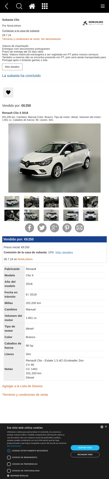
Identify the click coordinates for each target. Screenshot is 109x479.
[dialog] (54, 451)
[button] (37, 475)
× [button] (106, 427)
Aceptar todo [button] (85, 447)
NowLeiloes (25, 259)
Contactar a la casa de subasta (20, 30)
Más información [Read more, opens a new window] (14, 446)
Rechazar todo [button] (85, 454)
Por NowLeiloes (11, 25)
